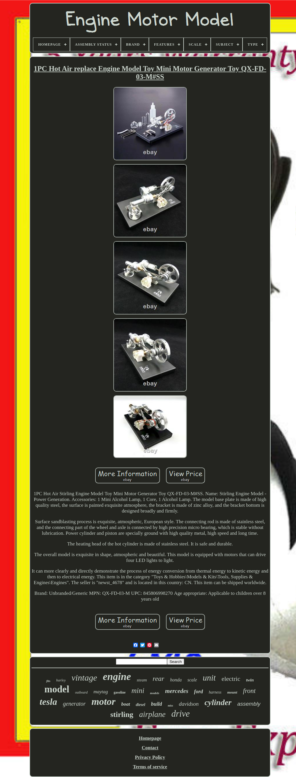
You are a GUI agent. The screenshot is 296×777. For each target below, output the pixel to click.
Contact (150, 747)
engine (117, 676)
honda (176, 679)
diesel (140, 705)
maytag (100, 691)
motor (103, 701)
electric (230, 678)
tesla (48, 701)
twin (250, 680)
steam (142, 680)
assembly (248, 704)
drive (180, 714)
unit (209, 677)
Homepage (150, 738)
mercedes (176, 690)
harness (215, 692)
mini (138, 690)
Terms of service (150, 766)
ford (198, 691)
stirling (121, 714)
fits (48, 681)
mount (232, 692)
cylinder (217, 702)
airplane (152, 714)
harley (61, 680)
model (57, 689)
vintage (84, 677)
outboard (81, 692)
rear (158, 678)
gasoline (119, 692)
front (249, 690)
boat (125, 704)
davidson (189, 704)
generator (74, 703)
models (154, 693)
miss (170, 705)
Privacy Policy (150, 757)
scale (192, 679)
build (156, 704)
